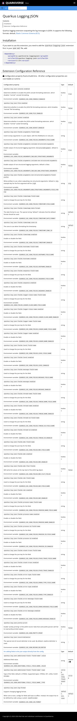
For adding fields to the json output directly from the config (24, 651)
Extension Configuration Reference (15, 26)
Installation (7, 24)
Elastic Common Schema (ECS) (28, 33)
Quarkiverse (49, 716)
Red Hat (21, 716)
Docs (27, 3)
